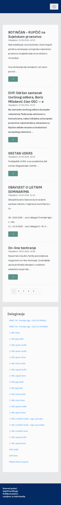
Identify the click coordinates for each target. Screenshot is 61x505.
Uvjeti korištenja (10, 491)
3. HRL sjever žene (17, 414)
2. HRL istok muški (17, 364)
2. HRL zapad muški (18, 370)
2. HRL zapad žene (17, 377)
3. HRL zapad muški (18, 438)
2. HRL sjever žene (17, 358)
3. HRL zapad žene (17, 444)
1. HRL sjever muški (18, 346)
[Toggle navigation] (54, 7)
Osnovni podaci (10, 488)
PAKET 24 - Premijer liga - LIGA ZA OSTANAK (28, 327)
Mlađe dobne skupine (18, 463)
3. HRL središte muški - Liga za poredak (26, 426)
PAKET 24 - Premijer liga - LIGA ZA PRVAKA (27, 321)
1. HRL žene (14, 334)
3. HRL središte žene (18, 432)
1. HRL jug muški (16, 340)
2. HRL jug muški (16, 383)
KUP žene (13, 457)
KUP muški (13, 450)
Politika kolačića (10, 493)
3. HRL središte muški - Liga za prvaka (26, 420)
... (38, 292)
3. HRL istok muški (17, 395)
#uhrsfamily (19, 496)
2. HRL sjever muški (18, 352)
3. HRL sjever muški (18, 407)
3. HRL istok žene (17, 401)
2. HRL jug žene (16, 389)
